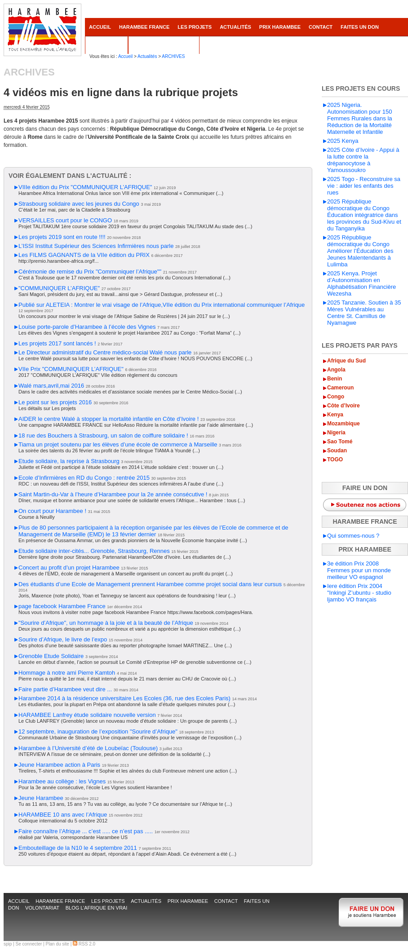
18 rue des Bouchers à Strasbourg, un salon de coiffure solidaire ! (103, 435)
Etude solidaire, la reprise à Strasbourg (69, 461)
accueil (100, 27)
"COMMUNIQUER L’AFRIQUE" (59, 288)
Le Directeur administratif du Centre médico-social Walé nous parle (104, 352)
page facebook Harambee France (62, 606)
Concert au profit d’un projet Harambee (69, 567)
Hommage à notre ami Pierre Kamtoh (66, 672)
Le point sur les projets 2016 (55, 402)
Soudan (337, 450)
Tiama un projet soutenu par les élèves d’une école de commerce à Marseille (117, 444)
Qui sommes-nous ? (353, 535)
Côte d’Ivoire (343, 405)
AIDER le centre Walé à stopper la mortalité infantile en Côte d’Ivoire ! (108, 418)
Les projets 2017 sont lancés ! (57, 343)
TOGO (335, 459)
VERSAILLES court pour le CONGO (65, 220)
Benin (334, 379)
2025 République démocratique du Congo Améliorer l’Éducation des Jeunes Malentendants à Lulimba (360, 251)
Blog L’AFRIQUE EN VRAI (163, 45)
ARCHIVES (173, 56)
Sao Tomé (339, 441)
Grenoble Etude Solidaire (51, 656)
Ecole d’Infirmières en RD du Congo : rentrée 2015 (84, 477)
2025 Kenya (342, 140)
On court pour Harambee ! (52, 511)
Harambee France (144, 27)
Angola (336, 370)
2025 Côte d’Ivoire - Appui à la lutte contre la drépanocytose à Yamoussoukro (363, 159)
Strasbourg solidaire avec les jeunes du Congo (78, 203)
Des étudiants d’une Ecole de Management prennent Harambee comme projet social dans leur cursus (150, 584)
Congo (335, 396)
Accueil (125, 56)
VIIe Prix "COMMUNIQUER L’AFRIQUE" (71, 369)
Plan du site (57, 943)
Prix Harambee (280, 27)
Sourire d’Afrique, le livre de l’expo (62, 639)
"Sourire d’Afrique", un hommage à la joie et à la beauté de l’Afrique (105, 622)
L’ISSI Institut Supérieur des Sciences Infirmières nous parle (95, 246)
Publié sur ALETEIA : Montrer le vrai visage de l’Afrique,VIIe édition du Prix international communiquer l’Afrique (161, 304)
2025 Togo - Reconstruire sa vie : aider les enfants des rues (363, 186)
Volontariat (106, 45)
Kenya (335, 414)
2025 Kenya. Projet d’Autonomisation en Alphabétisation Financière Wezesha (361, 283)
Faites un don (360, 27)
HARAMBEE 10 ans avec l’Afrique (62, 814)
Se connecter (29, 943)
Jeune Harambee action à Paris (59, 764)
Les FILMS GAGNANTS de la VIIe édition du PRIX (84, 255)
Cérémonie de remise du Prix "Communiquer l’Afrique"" (89, 271)
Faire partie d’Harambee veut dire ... (65, 689)
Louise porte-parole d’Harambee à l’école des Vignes (86, 326)
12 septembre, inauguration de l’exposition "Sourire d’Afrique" (97, 731)
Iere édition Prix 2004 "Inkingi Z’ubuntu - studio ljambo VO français (359, 593)
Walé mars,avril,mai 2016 (51, 385)
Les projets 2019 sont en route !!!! (62, 237)
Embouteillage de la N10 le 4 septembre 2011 (77, 847)
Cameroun (340, 387)
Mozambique (343, 423)
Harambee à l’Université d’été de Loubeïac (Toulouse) (88, 748)
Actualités (235, 27)
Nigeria (336, 432)
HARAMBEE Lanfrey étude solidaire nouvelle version (87, 714)
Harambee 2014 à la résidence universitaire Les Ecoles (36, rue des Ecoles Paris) (124, 698)
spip (8, 943)
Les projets (194, 27)
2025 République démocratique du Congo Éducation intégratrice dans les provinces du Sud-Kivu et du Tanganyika (364, 215)
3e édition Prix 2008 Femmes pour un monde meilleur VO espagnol (359, 570)
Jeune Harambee (40, 798)
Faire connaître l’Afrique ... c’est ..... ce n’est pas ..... (85, 831)
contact (321, 27)
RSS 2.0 (84, 943)
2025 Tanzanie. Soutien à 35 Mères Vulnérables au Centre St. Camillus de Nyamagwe (364, 312)
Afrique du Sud (346, 361)
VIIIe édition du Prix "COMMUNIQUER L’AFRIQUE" (85, 187)
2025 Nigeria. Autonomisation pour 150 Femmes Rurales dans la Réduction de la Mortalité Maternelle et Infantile (359, 118)
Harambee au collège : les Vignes (62, 781)
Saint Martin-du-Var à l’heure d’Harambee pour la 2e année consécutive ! (112, 494)
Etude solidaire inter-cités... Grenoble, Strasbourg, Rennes (94, 551)
